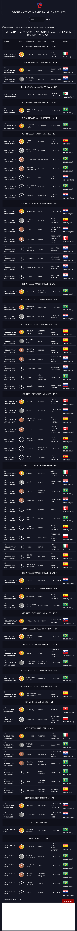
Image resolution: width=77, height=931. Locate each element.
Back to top (68, 901)
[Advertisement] (38, 917)
